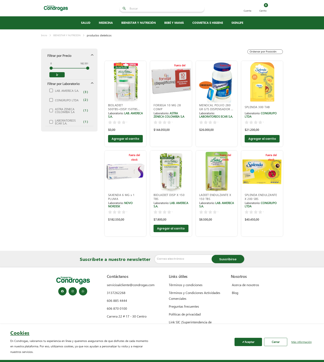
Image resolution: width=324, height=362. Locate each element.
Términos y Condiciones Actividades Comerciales (194, 295)
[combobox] (166, 8)
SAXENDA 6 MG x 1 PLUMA (121, 197)
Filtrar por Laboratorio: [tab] (63, 83)
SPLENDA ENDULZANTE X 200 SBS (261, 197)
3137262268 (116, 292)
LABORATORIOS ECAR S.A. (68, 122)
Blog (235, 292)
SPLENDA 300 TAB (257, 107)
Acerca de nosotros (245, 285)
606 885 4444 (117, 300)
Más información (301, 342)
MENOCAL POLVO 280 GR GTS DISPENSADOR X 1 (216, 107)
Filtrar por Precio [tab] (59, 55)
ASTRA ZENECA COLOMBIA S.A (68, 110)
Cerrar (276, 342)
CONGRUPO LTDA (68, 100)
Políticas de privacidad (185, 314)
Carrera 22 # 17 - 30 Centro (127, 316)
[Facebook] (62, 291)
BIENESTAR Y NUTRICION (67, 35)
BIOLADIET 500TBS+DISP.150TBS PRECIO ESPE (123, 107)
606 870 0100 (117, 308)
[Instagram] (73, 291)
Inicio (44, 35)
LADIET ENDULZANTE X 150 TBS (215, 197)
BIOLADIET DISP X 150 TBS (169, 197)
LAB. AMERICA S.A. (68, 90)
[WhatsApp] (83, 291)
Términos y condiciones (185, 285)
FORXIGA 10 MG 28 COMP (167, 107)
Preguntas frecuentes (184, 306)
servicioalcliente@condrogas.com (131, 285)
